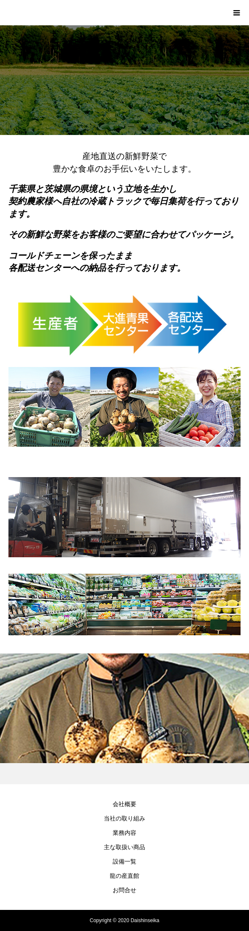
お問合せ (124, 890)
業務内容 (124, 832)
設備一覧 (124, 861)
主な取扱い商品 (124, 847)
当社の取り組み (124, 818)
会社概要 (124, 804)
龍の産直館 (124, 875)
